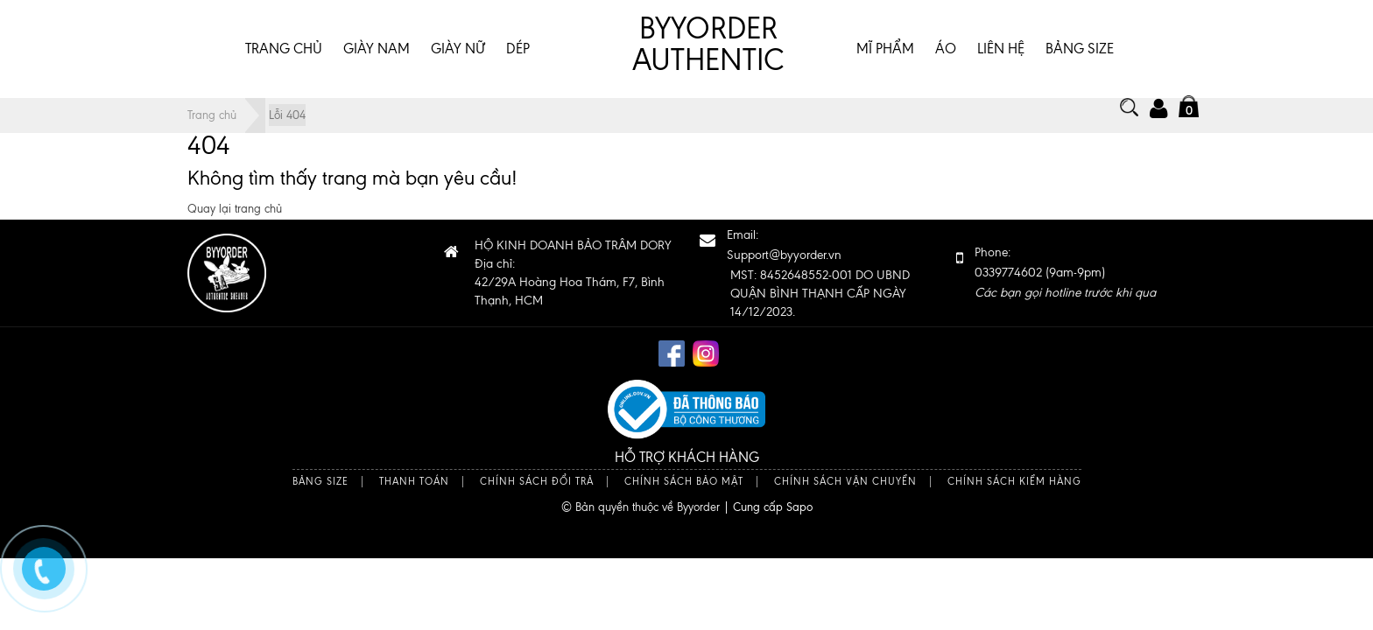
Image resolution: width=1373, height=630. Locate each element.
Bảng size (320, 481)
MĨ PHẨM (885, 48)
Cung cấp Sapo (773, 507)
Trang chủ (283, 48)
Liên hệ (1000, 48)
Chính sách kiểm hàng (1014, 481)
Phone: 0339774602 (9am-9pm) (1065, 272)
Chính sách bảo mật (683, 481)
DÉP (518, 48)
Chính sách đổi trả (537, 481)
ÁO (945, 48)
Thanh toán (414, 481)
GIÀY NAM (376, 48)
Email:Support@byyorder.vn (784, 245)
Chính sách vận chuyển (845, 481)
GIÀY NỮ (458, 48)
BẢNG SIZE (1080, 48)
